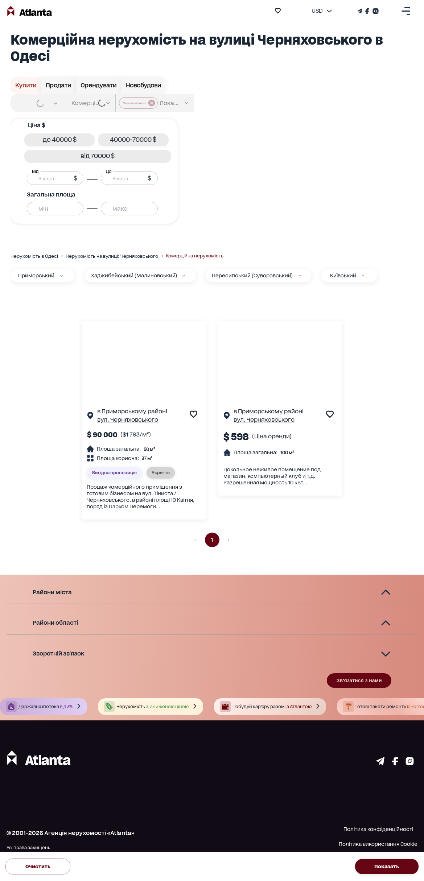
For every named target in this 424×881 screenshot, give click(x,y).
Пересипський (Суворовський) (252, 275)
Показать (387, 866)
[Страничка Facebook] (367, 11)
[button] (59, 139)
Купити (26, 85)
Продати (58, 85)
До (109, 171)
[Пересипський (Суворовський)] (300, 275)
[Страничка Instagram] (375, 11)
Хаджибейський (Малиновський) (134, 275)
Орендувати (99, 85)
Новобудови (143, 85)
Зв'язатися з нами (359, 680)
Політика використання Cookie (378, 844)
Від (35, 171)
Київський (343, 275)
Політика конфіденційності (378, 829)
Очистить (38, 866)
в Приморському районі (132, 411)
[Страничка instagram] (410, 763)
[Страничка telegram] (380, 763)
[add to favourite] (278, 11)
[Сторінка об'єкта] (90, 417)
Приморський (36, 275)
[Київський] (363, 275)
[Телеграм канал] (360, 11)
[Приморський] (61, 275)
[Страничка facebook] (395, 763)
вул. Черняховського (127, 419)
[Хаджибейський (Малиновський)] (183, 275)
